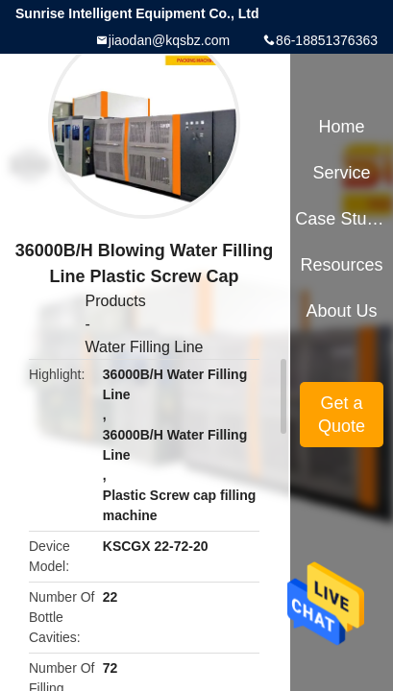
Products (115, 301)
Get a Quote (341, 414)
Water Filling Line (144, 347)
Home (342, 126)
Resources (342, 264)
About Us (342, 311)
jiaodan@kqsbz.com (169, 40)
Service (342, 172)
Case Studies (341, 218)
